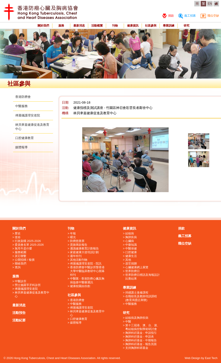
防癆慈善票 (77, 241)
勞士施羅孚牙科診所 (28, 285)
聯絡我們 (20, 263)
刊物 (115, 25)
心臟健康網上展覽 (136, 267)
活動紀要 (19, 320)
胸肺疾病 (131, 237)
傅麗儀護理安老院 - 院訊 (85, 263)
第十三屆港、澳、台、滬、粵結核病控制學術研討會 (142, 327)
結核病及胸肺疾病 (136, 317)
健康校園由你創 (80, 286)
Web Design (192, 358)
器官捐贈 (131, 263)
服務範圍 (20, 252)
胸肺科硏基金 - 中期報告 (141, 340)
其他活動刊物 (78, 259)
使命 (18, 237)
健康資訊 (133, 25)
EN (210, 3)
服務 (61, 25)
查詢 (18, 267)
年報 (73, 233)
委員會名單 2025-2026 (29, 244)
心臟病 (129, 241)
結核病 (129, 233)
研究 (186, 25)
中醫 (128, 321)
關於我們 (43, 25)
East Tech (211, 358)
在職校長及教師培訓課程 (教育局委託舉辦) (141, 298)
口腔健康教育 (24, 138)
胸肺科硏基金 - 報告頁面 (141, 344)
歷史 (18, 233)
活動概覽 (97, 25)
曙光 (73, 237)
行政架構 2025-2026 (28, 241)
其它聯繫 (20, 256)
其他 (128, 259)
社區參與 (150, 25)
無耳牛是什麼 (23, 248)
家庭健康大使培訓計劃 (84, 252)
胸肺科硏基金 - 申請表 (139, 336)
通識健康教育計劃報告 (84, 248)
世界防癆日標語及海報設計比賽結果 (142, 276)
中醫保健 (131, 248)
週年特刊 (76, 256)
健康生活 (131, 256)
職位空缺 (209, 15)
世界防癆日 (132, 271)
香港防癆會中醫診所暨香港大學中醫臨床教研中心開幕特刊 (87, 271)
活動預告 (19, 313)
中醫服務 (21, 106)
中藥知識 (131, 244)
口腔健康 (131, 252)
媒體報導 (21, 147)
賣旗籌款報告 (78, 244)
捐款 (168, 15)
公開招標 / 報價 (24, 259)
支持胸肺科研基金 (136, 347)
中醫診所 (20, 281)
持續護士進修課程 (136, 292)
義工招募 (187, 15)
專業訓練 (168, 25)
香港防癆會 (23, 96)
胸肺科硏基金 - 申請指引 (141, 332)
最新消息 (79, 25)
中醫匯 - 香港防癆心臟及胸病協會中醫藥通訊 (87, 280)
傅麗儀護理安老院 (27, 115)
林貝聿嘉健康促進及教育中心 (32, 294)
